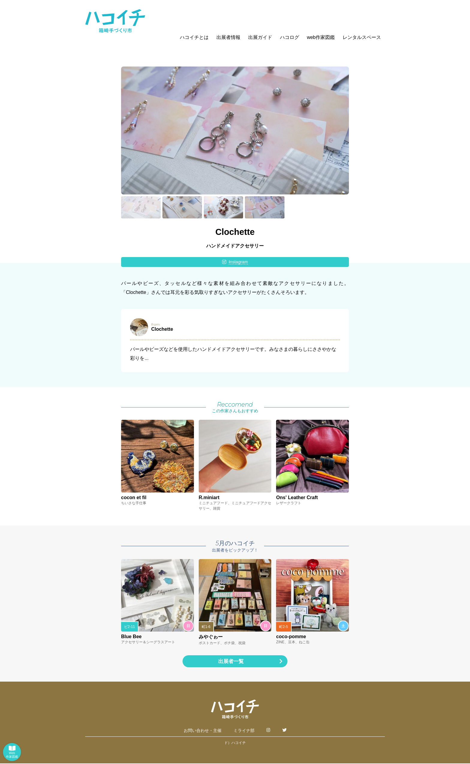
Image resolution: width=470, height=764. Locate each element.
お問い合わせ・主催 (203, 731)
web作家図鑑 (321, 37)
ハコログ (289, 37)
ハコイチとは (194, 37)
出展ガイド (260, 37)
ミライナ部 (244, 731)
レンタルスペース (362, 37)
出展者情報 (228, 37)
